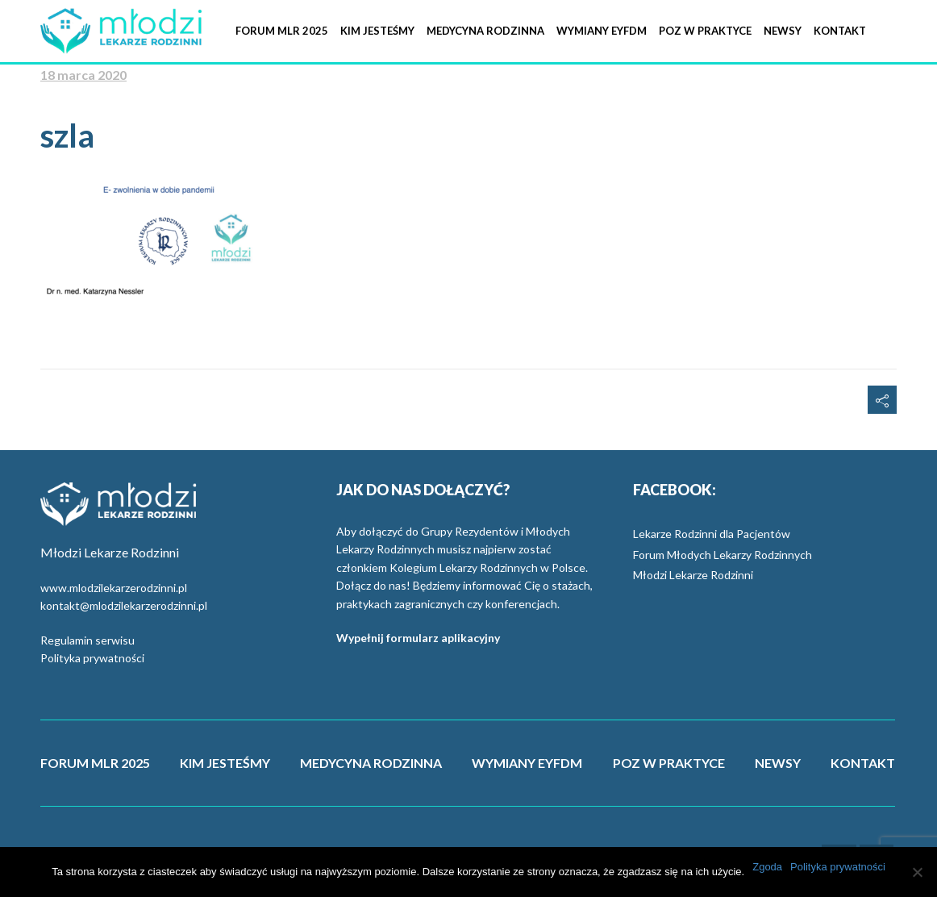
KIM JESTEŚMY (225, 762)
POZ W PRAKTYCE (669, 762)
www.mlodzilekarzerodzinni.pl (113, 588)
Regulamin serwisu (87, 640)
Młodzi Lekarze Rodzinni (693, 575)
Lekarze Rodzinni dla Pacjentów (711, 533)
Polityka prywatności (92, 658)
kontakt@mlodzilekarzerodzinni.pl (123, 605)
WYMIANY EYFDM (527, 762)
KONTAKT (863, 762)
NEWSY (778, 762)
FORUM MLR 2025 (95, 762)
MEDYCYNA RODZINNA (371, 762)
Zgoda (767, 867)
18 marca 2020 (83, 74)
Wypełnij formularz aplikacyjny (418, 638)
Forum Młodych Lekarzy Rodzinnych (722, 554)
